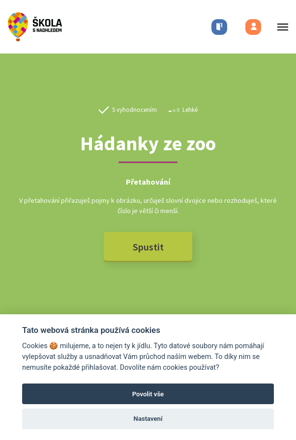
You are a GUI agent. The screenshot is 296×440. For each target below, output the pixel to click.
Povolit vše (148, 394)
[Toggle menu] (279, 27)
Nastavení (148, 418)
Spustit (148, 247)
